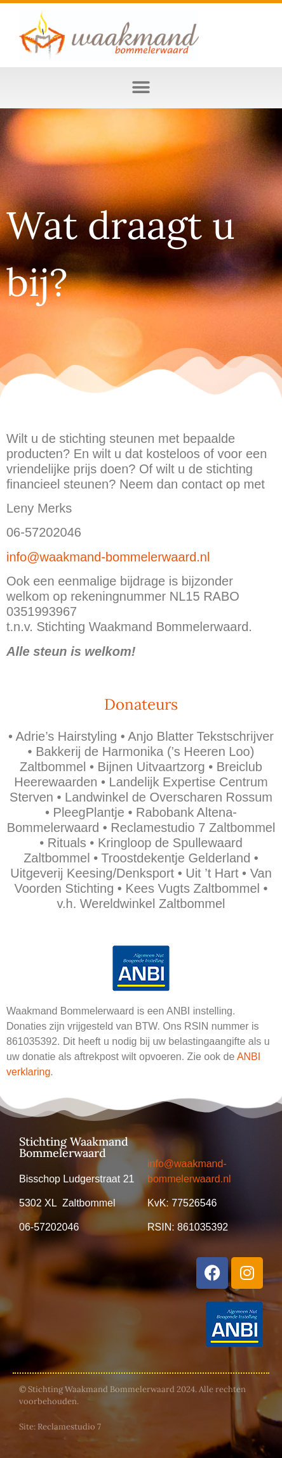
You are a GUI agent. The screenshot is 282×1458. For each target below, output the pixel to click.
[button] (141, 88)
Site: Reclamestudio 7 (60, 1426)
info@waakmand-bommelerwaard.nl (108, 557)
